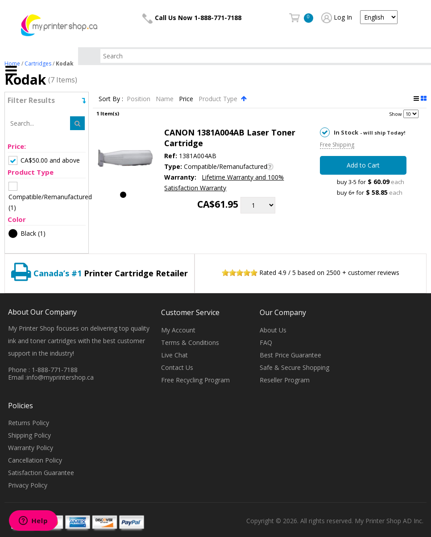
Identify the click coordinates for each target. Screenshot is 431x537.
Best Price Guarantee (290, 355)
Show (395, 114)
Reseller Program (285, 380)
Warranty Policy (30, 447)
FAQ (266, 342)
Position (139, 98)
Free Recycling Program (195, 380)
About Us (273, 330)
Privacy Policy (27, 485)
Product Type (219, 98)
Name (165, 98)
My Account (178, 330)
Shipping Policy (29, 435)
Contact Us (177, 367)
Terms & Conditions (190, 342)
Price (187, 98)
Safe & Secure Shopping (294, 367)
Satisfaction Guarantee (41, 472)
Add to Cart (363, 165)
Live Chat (174, 355)
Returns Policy (28, 422)
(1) (47, 197)
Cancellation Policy (35, 460)
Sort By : (111, 98)
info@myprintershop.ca (60, 377)
